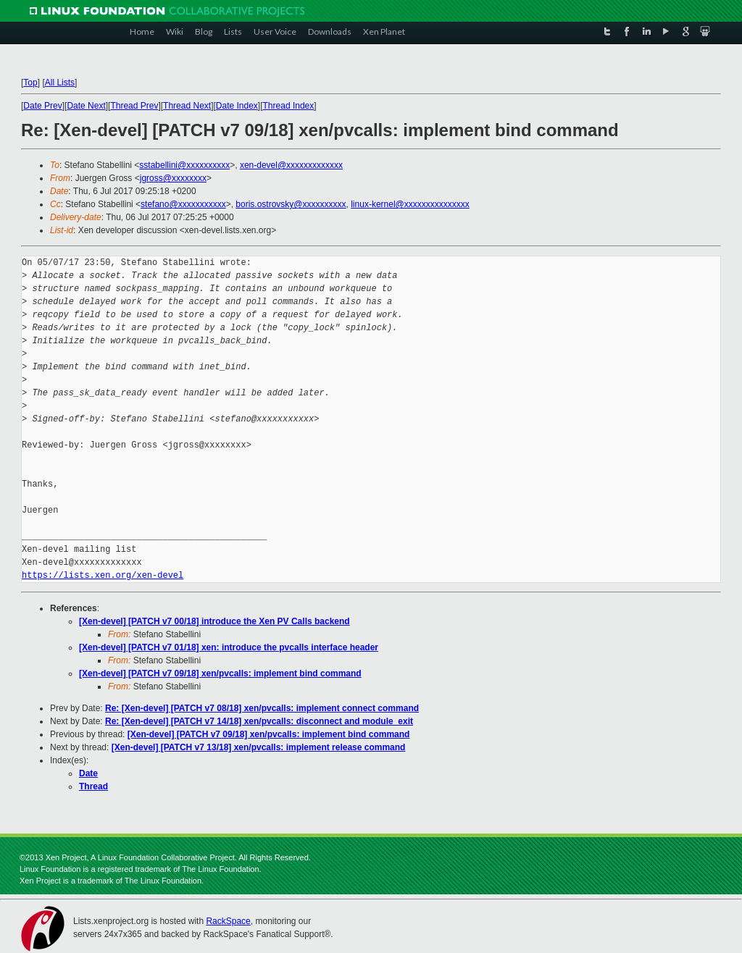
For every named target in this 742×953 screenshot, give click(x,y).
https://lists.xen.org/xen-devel (102, 575)
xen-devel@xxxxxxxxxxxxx (291, 165)
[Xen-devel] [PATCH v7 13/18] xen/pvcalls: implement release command (259, 747)
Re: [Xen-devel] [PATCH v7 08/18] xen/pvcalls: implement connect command (262, 708)
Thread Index (288, 106)
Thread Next (187, 106)
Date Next (86, 106)
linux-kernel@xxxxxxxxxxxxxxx (410, 204)
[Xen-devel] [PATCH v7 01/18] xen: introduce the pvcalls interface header (228, 647)
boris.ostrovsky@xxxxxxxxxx (290, 204)
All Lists (60, 82)
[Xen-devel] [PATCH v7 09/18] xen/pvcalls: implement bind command (220, 673)
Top (30, 82)
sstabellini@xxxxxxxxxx (184, 165)
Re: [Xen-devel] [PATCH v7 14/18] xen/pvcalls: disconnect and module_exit (259, 721)
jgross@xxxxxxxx (173, 178)
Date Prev (42, 106)
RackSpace (228, 921)
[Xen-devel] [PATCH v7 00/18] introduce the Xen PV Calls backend (214, 621)
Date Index (237, 106)
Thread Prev (134, 106)
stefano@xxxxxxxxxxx (183, 204)
